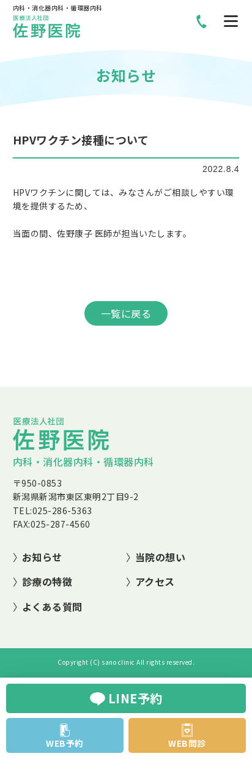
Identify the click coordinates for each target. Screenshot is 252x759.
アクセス (155, 581)
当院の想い (160, 557)
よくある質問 (52, 606)
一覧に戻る (126, 313)
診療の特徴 (47, 581)
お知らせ (42, 557)
